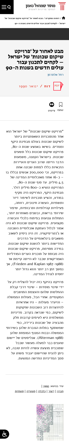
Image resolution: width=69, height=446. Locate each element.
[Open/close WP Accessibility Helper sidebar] (4, 434)
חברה (59, 391)
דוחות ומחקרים (52, 18)
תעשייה (30, 391)
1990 (45, 386)
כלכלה (41, 391)
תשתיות (19, 391)
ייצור (50, 391)
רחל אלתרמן (55, 74)
